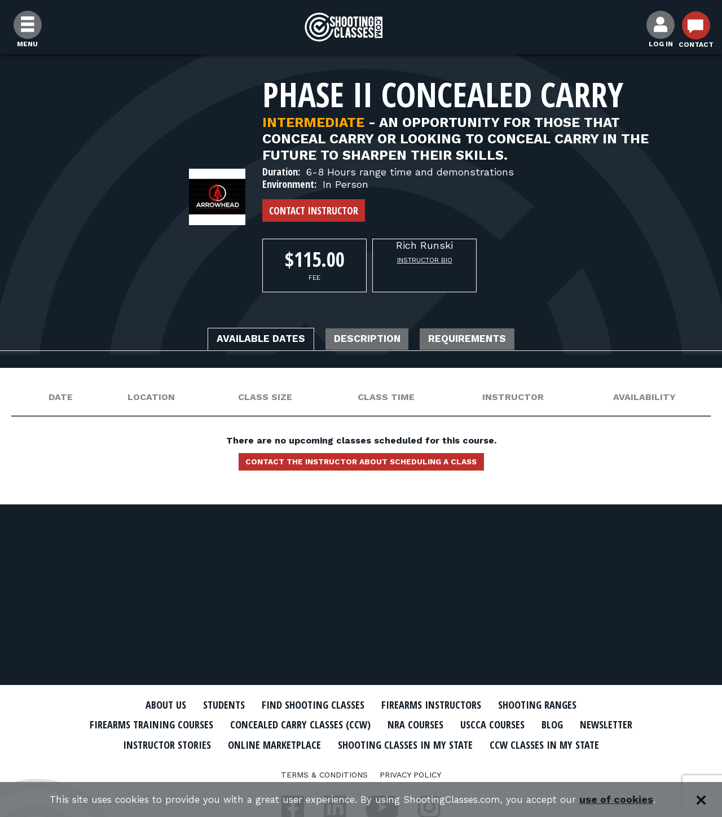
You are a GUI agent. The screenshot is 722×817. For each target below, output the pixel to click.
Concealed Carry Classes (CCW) (334, 724)
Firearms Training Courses (170, 724)
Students (209, 705)
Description (368, 340)
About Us (145, 705)
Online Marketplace (373, 744)
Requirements (484, 340)
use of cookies (632, 800)
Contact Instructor (313, 210)
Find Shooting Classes (307, 705)
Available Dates (245, 340)
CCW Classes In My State (361, 763)
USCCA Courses (544, 724)
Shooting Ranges (555, 705)
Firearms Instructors (438, 705)
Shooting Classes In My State (518, 744)
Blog (609, 724)
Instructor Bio (424, 260)
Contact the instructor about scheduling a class (361, 465)
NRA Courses (460, 724)
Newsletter (158, 744)
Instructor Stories (255, 744)
